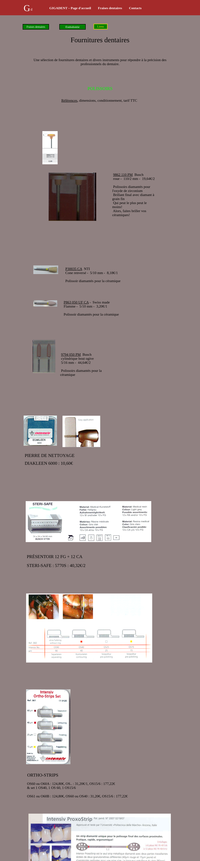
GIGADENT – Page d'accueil (70, 8)
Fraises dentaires (110, 8)
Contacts (135, 8)
